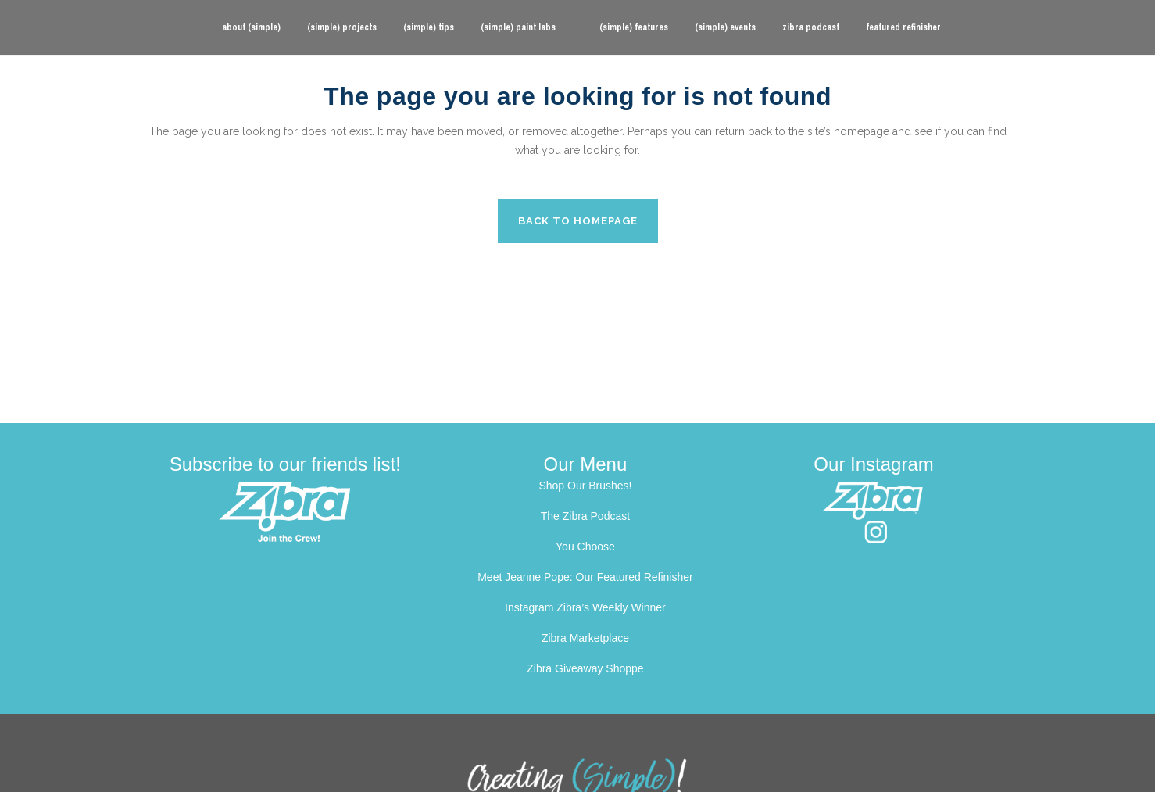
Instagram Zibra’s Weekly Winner (585, 607)
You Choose (585, 546)
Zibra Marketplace (585, 638)
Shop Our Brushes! (584, 485)
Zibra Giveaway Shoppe (585, 668)
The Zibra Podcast (585, 516)
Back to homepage (578, 221)
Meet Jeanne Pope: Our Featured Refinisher (585, 577)
